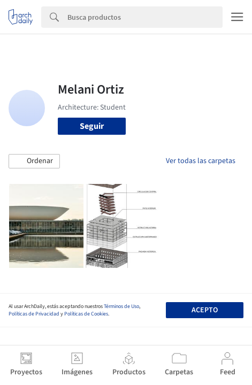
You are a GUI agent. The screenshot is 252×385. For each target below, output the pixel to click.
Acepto (205, 310)
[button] (34, 161)
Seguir (92, 126)
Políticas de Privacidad (34, 314)
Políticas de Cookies (86, 314)
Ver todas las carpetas (200, 161)
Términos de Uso (121, 306)
